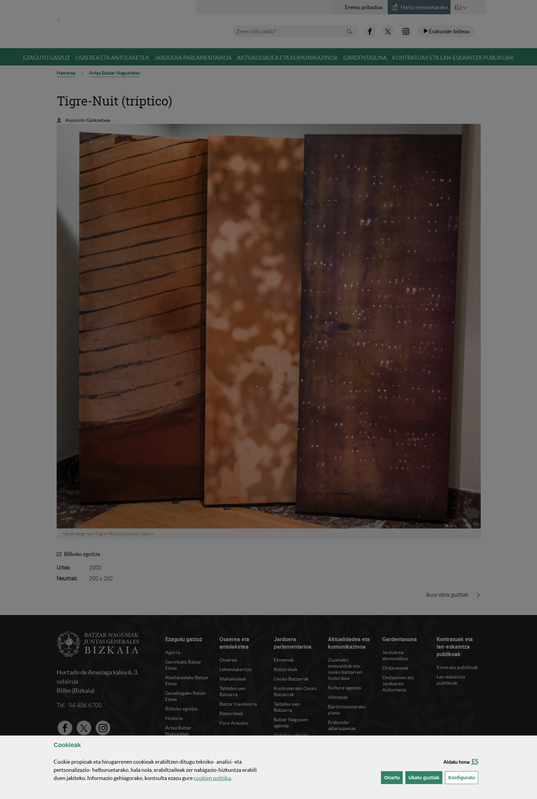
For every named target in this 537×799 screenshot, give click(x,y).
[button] (475, 761)
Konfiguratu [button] (463, 777)
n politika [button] (212, 778)
